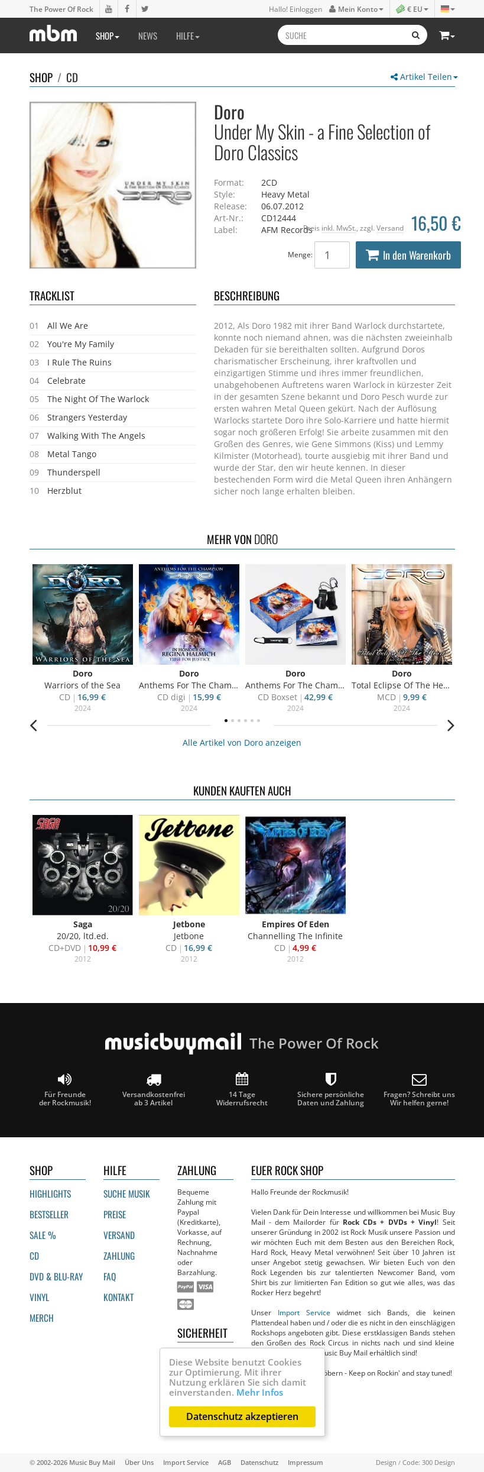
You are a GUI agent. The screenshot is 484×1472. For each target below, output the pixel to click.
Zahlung (119, 1255)
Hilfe (188, 35)
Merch (42, 1317)
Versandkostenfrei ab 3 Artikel (153, 1089)
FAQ (109, 1276)
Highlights (50, 1193)
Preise (114, 1214)
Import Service (304, 1312)
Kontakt (118, 1296)
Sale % (43, 1234)
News (147, 35)
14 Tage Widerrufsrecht (242, 1089)
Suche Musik (126, 1193)
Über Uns (139, 1462)
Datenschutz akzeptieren (242, 1416)
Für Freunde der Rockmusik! (65, 1089)
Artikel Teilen (424, 76)
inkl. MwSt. (338, 227)
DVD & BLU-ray (56, 1276)
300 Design (438, 1462)
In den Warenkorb (408, 255)
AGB (224, 1462)
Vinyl (39, 1296)
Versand (390, 227)
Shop (107, 35)
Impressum (305, 1462)
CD (72, 77)
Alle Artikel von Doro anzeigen (242, 742)
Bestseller (49, 1214)
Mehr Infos (259, 1392)
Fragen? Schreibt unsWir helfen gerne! (419, 1089)
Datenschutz (259, 1462)
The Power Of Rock (61, 9)
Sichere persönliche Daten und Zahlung (330, 1089)
